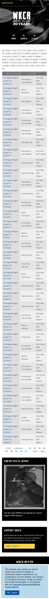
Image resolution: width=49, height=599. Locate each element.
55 (39, 448)
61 (26, 451)
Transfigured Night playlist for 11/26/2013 (10, 439)
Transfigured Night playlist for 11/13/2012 (10, 194)
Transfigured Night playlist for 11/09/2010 (10, 91)
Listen (35, 38)
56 (44, 448)
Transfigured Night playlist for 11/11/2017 (10, 153)
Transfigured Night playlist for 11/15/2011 (10, 234)
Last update (41, 74)
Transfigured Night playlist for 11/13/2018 (10, 204)
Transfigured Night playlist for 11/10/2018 (10, 132)
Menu (13, 38)
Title (5, 74)
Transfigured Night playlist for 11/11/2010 (10, 142)
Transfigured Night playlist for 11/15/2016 (10, 245)
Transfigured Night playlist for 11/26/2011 (10, 429)
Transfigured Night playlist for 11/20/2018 (10, 347)
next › (35, 451)
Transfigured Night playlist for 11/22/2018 (10, 378)
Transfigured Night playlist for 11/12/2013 (10, 163)
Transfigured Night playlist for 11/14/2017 (10, 224)
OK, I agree (12, 593)
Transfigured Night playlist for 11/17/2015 (10, 275)
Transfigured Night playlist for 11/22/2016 (10, 368)
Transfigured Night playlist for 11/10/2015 (10, 101)
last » (42, 451)
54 (35, 448)
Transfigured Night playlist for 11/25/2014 (10, 419)
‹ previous (18, 448)
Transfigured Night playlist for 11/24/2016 (10, 398)
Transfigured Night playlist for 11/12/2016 (10, 183)
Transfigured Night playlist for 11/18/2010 (10, 286)
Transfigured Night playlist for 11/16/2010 (10, 255)
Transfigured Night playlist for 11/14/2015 (10, 214)
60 (21, 451)
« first (8, 448)
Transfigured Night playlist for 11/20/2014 (10, 337)
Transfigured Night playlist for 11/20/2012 (10, 327)
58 (11, 451)
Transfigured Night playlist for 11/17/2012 (10, 265)
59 (16, 451)
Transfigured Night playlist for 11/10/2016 (10, 112)
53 (30, 448)
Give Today (12, 546)
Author (24, 74)
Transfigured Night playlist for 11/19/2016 (10, 316)
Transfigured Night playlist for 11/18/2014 (10, 296)
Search (23, 38)
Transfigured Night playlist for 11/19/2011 (10, 306)
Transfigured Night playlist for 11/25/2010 (10, 409)
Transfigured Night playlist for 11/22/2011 (10, 357)
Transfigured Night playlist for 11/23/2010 (10, 388)
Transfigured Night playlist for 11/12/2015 (10, 173)
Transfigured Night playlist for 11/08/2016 (10, 81)
